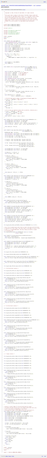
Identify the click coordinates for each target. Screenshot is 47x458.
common (38, 5)
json (45, 456)
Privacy (9, 456)
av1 (34, 5)
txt (42, 456)
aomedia (3, 5)
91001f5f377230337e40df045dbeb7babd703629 (20, 5)
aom (7, 5)
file (24, 9)
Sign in (45, 1)
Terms (13, 456)
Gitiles (7, 456)
